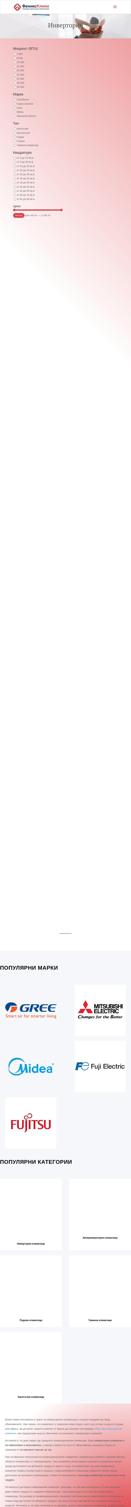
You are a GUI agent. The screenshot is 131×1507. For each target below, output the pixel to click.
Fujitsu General (25, 103)
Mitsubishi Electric (26, 116)
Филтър (19, 215)
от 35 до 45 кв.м (26, 182)
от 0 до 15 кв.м (25, 157)
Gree (19, 108)
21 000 (20, 74)
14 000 (20, 66)
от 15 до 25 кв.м (26, 166)
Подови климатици (31, 1320)
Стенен (21, 141)
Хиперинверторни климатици (100, 1237)
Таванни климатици (28, 145)
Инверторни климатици (31, 1243)
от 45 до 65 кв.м (26, 191)
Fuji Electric (23, 99)
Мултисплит (23, 133)
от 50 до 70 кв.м (26, 195)
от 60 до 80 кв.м (26, 199)
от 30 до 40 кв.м (26, 178)
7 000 (20, 54)
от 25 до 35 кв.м (26, 174)
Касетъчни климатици (31, 1396)
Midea (20, 112)
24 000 (20, 78)
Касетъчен (22, 128)
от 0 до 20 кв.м (25, 162)
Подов (20, 137)
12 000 (20, 62)
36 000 (20, 87)
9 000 (20, 58)
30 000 (20, 82)
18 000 (20, 70)
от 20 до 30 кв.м (26, 170)
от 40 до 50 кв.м (26, 186)
